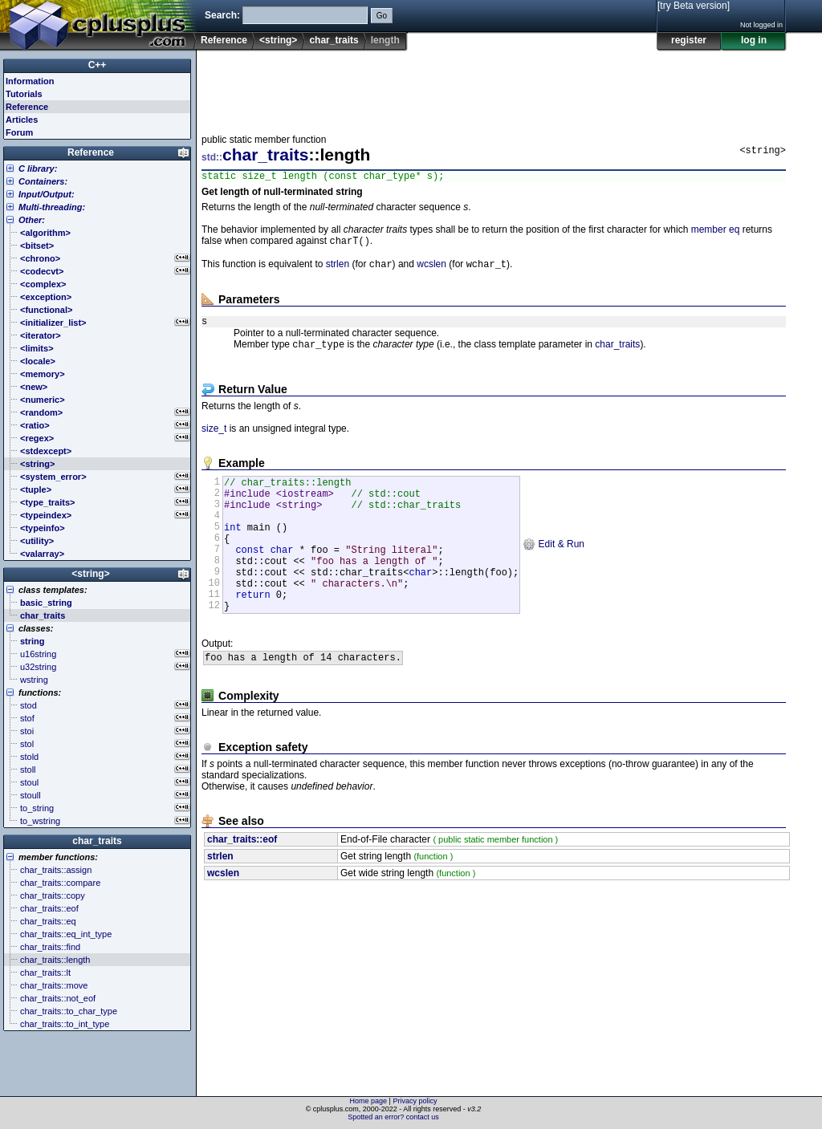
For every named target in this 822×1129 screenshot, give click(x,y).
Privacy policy (415, 1101)
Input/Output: (46, 194)
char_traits (333, 40)
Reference (224, 40)
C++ (97, 65)
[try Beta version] (693, 5)
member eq (715, 232)
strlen (337, 269)
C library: (37, 168)
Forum (19, 132)
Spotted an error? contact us (393, 1117)
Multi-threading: (51, 207)
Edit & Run (553, 568)
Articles (22, 119)
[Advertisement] (493, 87)
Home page (369, 1101)
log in (754, 40)
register (688, 40)
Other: (31, 220)
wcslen (431, 269)
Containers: (42, 181)
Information (30, 81)
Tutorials (24, 94)
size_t (213, 438)
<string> (278, 40)
